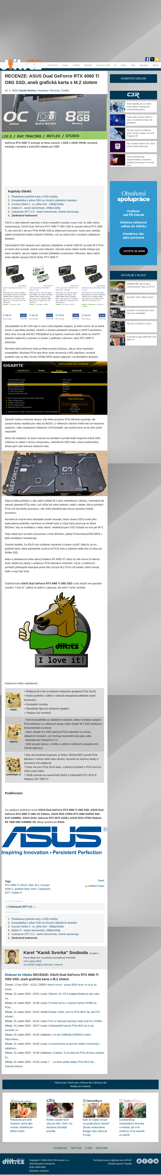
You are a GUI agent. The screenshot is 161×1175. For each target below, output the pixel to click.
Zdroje (156, 65)
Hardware (43, 90)
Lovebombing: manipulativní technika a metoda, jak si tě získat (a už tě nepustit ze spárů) (131, 1127)
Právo (124, 65)
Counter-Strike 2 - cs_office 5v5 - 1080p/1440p (37, 204)
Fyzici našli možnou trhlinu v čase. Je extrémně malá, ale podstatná (139, 120)
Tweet (100, 880)
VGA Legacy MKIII (32, 961)
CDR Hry (133, 95)
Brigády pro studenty (80, 1086)
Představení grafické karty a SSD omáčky (34, 196)
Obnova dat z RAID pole (66, 1082)
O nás (89, 1148)
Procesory (53, 65)
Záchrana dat (99, 1082)
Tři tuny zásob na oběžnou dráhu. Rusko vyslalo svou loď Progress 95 (140, 133)
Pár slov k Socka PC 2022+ (139, 323)
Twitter (75, 1148)
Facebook (60, 1148)
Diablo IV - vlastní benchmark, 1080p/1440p (35, 208)
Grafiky (76, 65)
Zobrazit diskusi (13, 1066)
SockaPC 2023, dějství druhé (140, 297)
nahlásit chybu (96, 886)
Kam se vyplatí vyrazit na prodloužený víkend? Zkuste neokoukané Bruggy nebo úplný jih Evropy (96, 1127)
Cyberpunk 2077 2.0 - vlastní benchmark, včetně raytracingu (45, 211)
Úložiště (88, 65)
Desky (65, 65)
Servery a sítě (103, 65)
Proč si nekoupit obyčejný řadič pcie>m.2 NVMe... (76, 1021)
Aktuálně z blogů (133, 275)
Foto (133, 65)
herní (34, 889)
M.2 (37, 885)
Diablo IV (17, 892)
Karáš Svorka (27, 90)
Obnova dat (86, 1082)
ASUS (23, 885)
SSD (30, 885)
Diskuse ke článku (18, 974)
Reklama (102, 1148)
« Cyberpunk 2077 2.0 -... (20, 906)
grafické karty (22, 889)
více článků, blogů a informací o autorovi (43, 964)
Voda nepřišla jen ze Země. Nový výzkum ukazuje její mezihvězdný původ (139, 107)
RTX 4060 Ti (12, 885)
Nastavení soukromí (39, 1170)
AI (115, 65)
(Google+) (94, 953)
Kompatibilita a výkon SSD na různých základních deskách (44, 200)
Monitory (144, 65)
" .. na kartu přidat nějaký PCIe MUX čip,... (72, 1062)
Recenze (55, 90)
